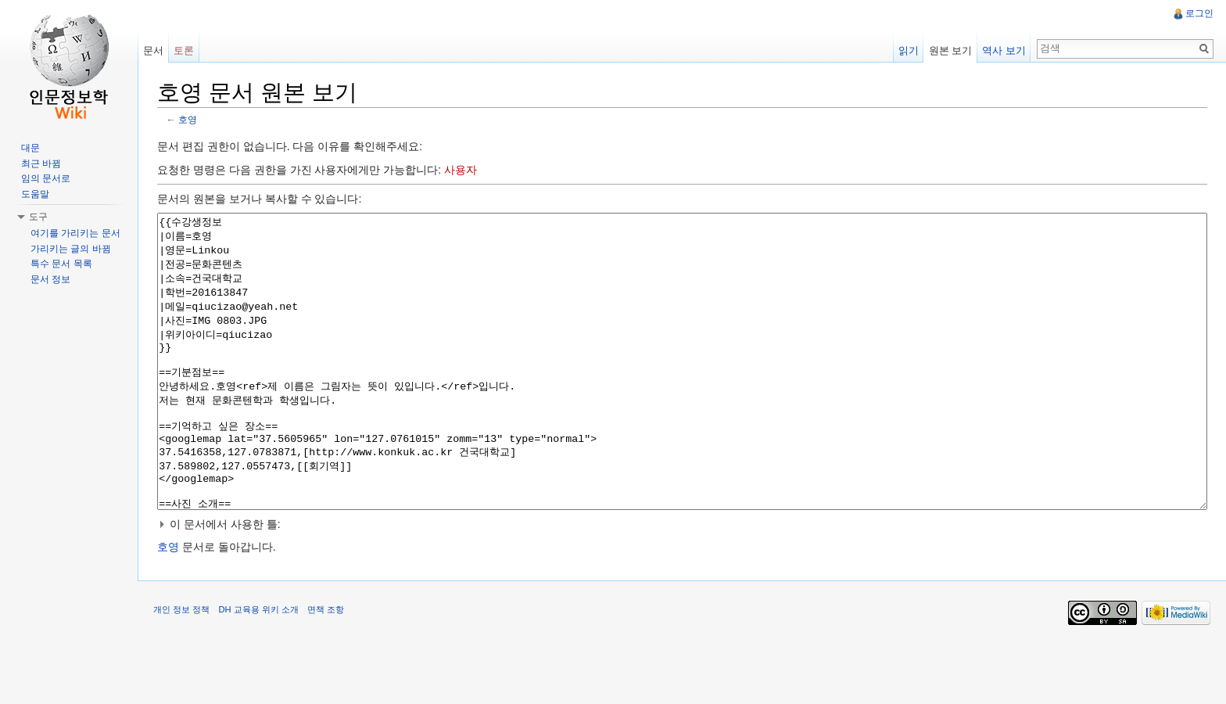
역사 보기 (1004, 50)
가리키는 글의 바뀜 (70, 248)
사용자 (460, 169)
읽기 (908, 50)
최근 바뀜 (41, 163)
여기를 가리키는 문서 (75, 233)
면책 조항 (325, 668)
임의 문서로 (45, 178)
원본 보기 (951, 50)
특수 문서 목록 (61, 263)
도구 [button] (38, 216)
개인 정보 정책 (181, 668)
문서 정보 (50, 279)
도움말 (35, 194)
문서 (153, 50)
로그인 (1199, 13)
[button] (682, 582)
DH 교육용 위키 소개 (258, 668)
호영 (187, 119)
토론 (184, 50)
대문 (30, 147)
